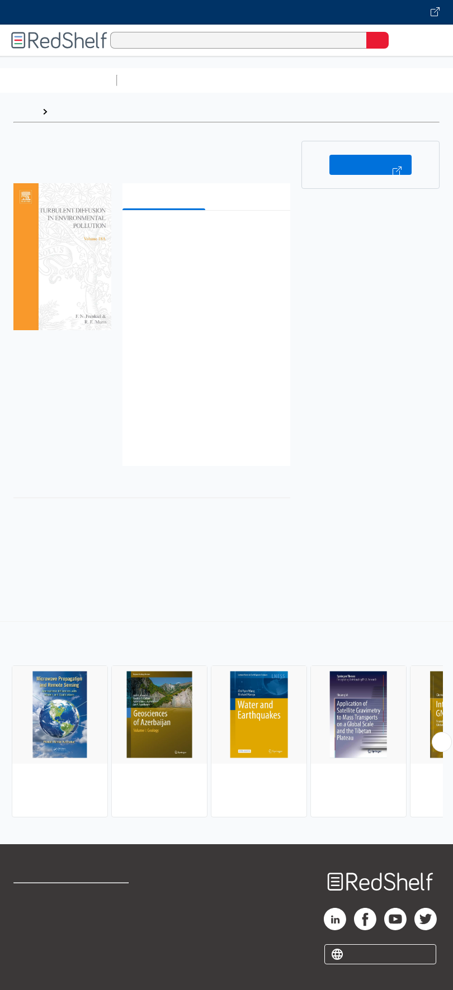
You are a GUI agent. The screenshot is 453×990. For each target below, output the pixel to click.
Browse (69, 111)
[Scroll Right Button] (442, 742)
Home (25, 111)
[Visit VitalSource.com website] (226, 12)
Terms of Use (117, 896)
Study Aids (151, 80)
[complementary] (226, 720)
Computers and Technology (319, 80)
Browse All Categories (58, 80)
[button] (205, 236)
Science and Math (219, 80)
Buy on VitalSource (370, 165)
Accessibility (116, 945)
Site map (30, 970)
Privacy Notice (41, 945)
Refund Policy (118, 921)
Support (28, 921)
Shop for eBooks (46, 896)
